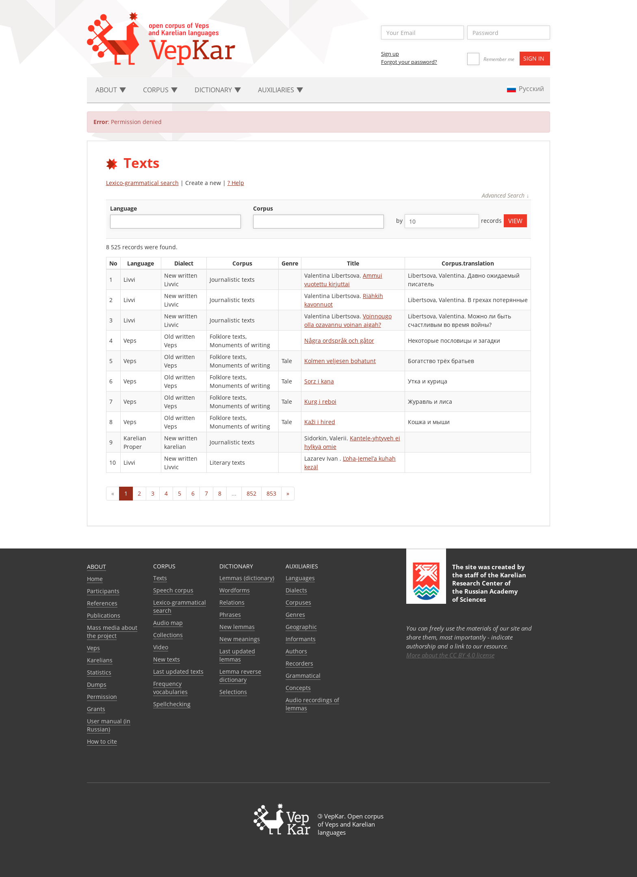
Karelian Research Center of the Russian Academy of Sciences (489, 587)
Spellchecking (172, 704)
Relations (232, 602)
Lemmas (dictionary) (246, 578)
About (96, 566)
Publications (103, 615)
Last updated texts (178, 671)
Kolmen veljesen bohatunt (340, 361)
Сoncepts (298, 688)
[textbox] (117, 221)
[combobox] (175, 221)
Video (160, 647)
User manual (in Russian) (108, 725)
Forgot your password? (409, 61)
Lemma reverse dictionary (240, 675)
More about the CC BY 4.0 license (450, 655)
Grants (96, 709)
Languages (300, 578)
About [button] (110, 89)
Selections (233, 692)
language (123, 208)
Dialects (296, 590)
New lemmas (237, 627)
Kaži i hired (319, 422)
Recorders (299, 663)
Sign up (390, 53)
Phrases (230, 614)
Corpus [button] (160, 89)
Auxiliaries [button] (280, 89)
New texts (166, 659)
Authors (296, 651)
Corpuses (298, 602)
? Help (236, 183)
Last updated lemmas (237, 655)
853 (271, 493)
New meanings (239, 639)
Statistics (99, 672)
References (102, 603)
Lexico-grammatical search (142, 183)
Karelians (100, 660)
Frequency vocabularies (170, 688)
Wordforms (234, 590)
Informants (301, 639)
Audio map (168, 623)
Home (95, 579)
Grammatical (303, 675)
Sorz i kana (319, 381)
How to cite (102, 741)
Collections (168, 635)
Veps (93, 648)
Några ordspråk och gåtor (339, 340)
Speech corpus (173, 590)
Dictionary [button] (218, 89)
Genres (295, 614)
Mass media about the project (112, 632)
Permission (102, 697)
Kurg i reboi (320, 401)
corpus (263, 208)
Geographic (301, 627)
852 (251, 493)
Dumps (96, 684)
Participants (103, 591)
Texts (160, 578)
